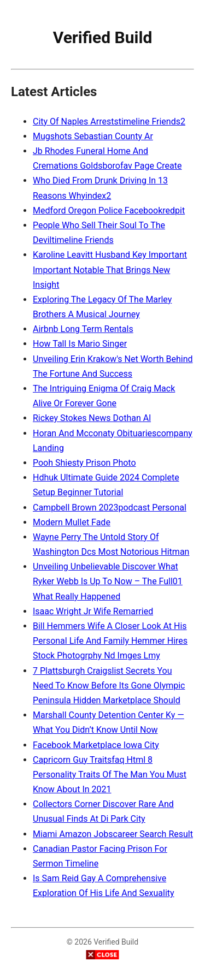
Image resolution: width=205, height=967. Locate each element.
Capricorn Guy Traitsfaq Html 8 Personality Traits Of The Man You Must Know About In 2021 (109, 774)
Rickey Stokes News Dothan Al (92, 418)
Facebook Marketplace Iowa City (96, 745)
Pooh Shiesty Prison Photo (84, 463)
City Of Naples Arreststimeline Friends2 (109, 121)
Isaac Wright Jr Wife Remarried (93, 611)
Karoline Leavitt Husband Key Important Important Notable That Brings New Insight (110, 269)
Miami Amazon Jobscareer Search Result (113, 834)
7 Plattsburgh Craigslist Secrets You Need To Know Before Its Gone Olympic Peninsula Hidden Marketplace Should (109, 685)
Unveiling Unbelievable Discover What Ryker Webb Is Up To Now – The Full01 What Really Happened (108, 581)
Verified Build (103, 37)
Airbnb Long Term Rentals (83, 329)
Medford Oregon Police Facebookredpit (109, 210)
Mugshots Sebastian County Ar (93, 136)
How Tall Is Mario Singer (80, 344)
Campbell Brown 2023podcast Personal (109, 507)
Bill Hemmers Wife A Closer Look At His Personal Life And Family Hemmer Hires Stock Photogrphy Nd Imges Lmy (110, 641)
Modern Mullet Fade (71, 522)
